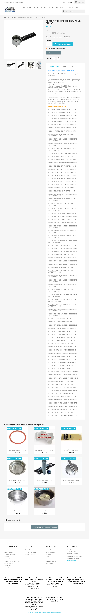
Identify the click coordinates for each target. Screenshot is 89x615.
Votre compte (51, 547)
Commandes (49, 554)
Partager (54, 58)
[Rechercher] (73, 11)
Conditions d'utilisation (11, 554)
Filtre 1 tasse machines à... (44, 511)
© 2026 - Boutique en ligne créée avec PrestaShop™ (44, 613)
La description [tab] (54, 66)
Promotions (28, 550)
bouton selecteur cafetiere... (71, 480)
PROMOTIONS (73, 8)
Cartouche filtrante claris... (44, 480)
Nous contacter (8, 563)
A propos (6, 556)
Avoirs (47, 556)
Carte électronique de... (71, 450)
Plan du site (7, 565)
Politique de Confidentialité (12, 561)
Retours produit (50, 552)
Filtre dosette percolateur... (17, 480)
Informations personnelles (54, 550)
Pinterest (58, 58)
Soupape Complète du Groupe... (44, 450)
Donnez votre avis (53, 53)
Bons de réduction (51, 561)
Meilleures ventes (30, 554)
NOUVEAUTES (61, 8)
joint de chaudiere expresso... (17, 450)
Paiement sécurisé (9, 559)
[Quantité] (48, 44)
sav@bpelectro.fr (72, 560)
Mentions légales (9, 552)
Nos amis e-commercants (11, 568)
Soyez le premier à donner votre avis (44, 527)
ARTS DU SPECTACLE (47, 8)
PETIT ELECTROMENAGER (29, 8)
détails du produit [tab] (68, 66)
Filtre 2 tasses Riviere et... (17, 511)
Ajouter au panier (63, 44)
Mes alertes (49, 563)
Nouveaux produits (30, 552)
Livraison (6, 550)
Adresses (49, 559)
